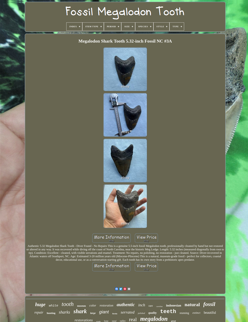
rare (150, 305)
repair (38, 312)
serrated (128, 312)
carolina (159, 306)
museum (81, 306)
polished (141, 313)
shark (80, 311)
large (93, 313)
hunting (51, 313)
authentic (126, 304)
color (92, 305)
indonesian (173, 305)
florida (114, 314)
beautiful (210, 312)
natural (192, 304)
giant (104, 311)
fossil (209, 304)
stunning (184, 312)
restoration (106, 305)
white (53, 305)
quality (152, 312)
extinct (196, 312)
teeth (168, 312)
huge (40, 304)
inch (141, 305)
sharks (64, 312)
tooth (68, 304)
